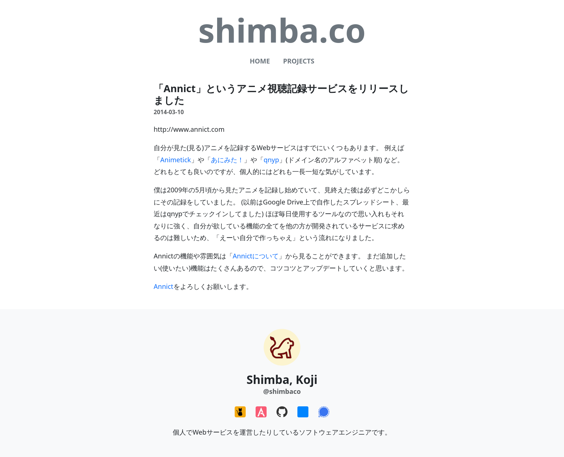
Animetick (175, 159)
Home (260, 61)
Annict (163, 286)
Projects (298, 61)
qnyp (271, 159)
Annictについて (256, 255)
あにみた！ (227, 159)
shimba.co (282, 29)
